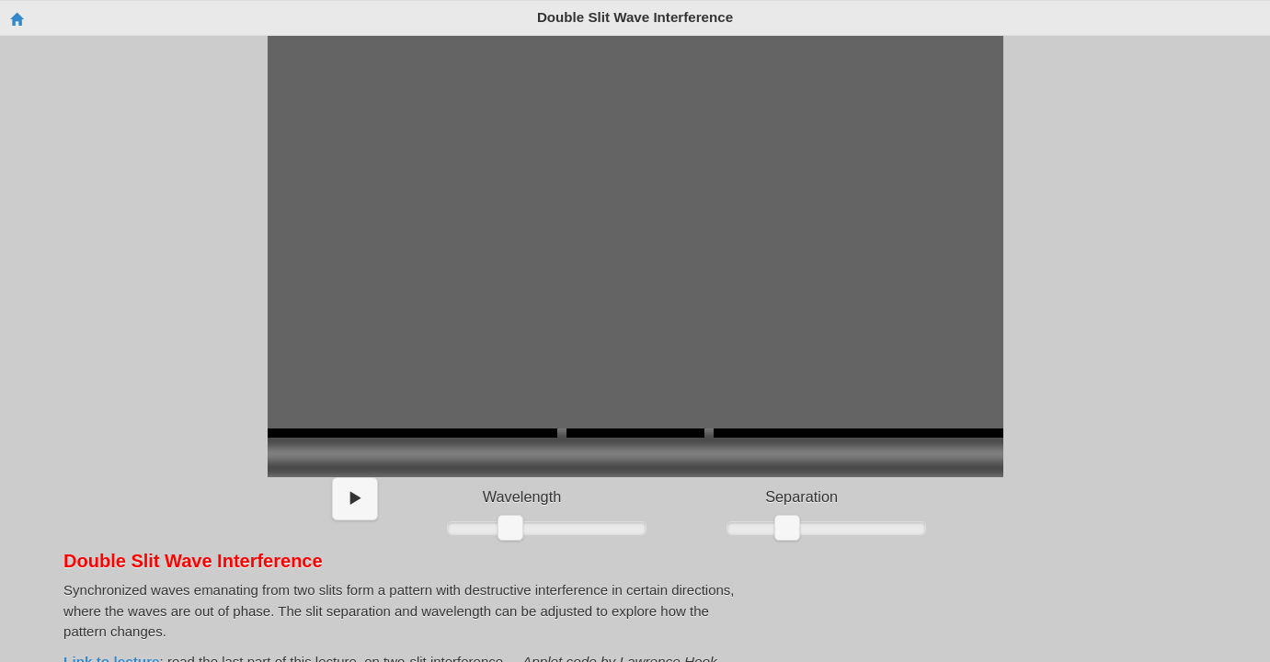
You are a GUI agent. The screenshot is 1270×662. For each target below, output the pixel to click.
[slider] (510, 528)
